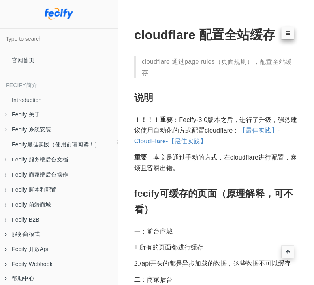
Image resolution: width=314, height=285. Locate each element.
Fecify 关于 (22, 114)
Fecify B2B (22, 220)
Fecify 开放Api (26, 249)
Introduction (27, 100)
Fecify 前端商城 (28, 204)
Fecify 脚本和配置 (31, 189)
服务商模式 (22, 234)
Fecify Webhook (29, 264)
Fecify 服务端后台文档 (36, 159)
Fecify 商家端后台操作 (36, 174)
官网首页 (23, 60)
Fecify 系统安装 (28, 129)
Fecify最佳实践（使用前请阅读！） (56, 144)
